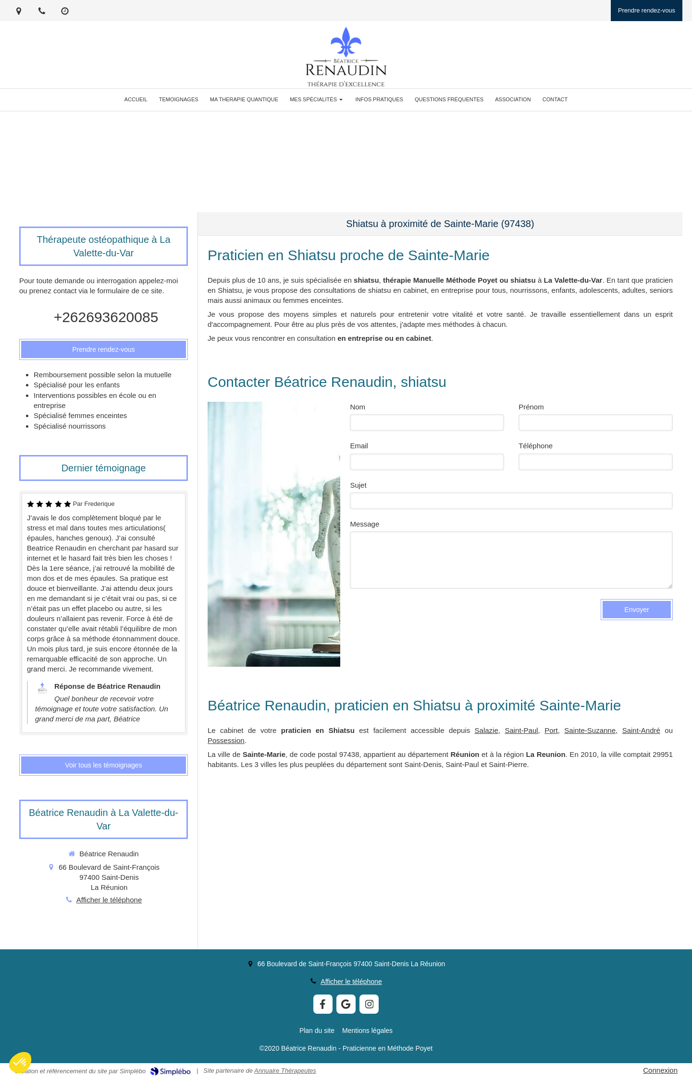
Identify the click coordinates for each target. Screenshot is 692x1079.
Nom (357, 407)
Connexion (660, 1070)
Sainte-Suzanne (590, 730)
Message (364, 524)
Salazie (486, 730)
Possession (226, 740)
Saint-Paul (521, 730)
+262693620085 (106, 317)
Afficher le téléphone (109, 900)
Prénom (531, 407)
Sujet (358, 485)
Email (359, 446)
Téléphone (536, 446)
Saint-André (641, 730)
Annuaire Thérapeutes (285, 1070)
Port (551, 730)
